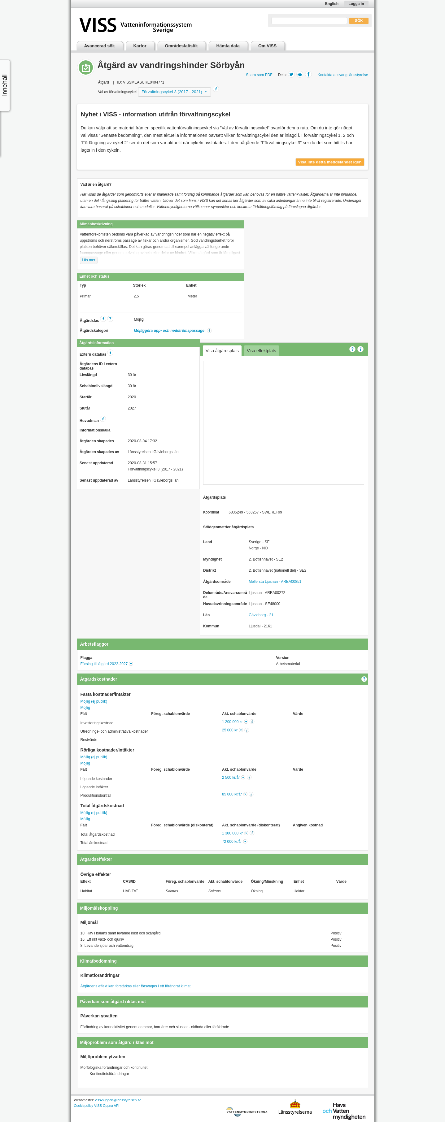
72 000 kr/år (232, 841)
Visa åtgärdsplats (222, 350)
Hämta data (227, 45)
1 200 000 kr (232, 722)
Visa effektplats (261, 350)
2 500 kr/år (231, 777)
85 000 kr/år (232, 794)
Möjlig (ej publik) (94, 701)
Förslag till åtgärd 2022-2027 (104, 664)
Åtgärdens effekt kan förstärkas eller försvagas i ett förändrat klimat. (136, 986)
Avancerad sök (99, 45)
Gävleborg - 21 (261, 615)
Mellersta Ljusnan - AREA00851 (275, 581)
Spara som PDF (259, 75)
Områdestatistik (181, 45)
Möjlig (85, 707)
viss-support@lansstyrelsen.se (118, 1100)
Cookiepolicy (83, 1105)
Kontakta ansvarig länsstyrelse (343, 75)
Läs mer (88, 260)
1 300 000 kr (232, 833)
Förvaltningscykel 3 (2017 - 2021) (172, 91)
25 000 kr (230, 730)
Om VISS (267, 45)
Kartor (139, 45)
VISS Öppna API (106, 1105)
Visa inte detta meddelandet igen (330, 162)
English (331, 4)
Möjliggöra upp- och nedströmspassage (170, 330)
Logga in (356, 4)
